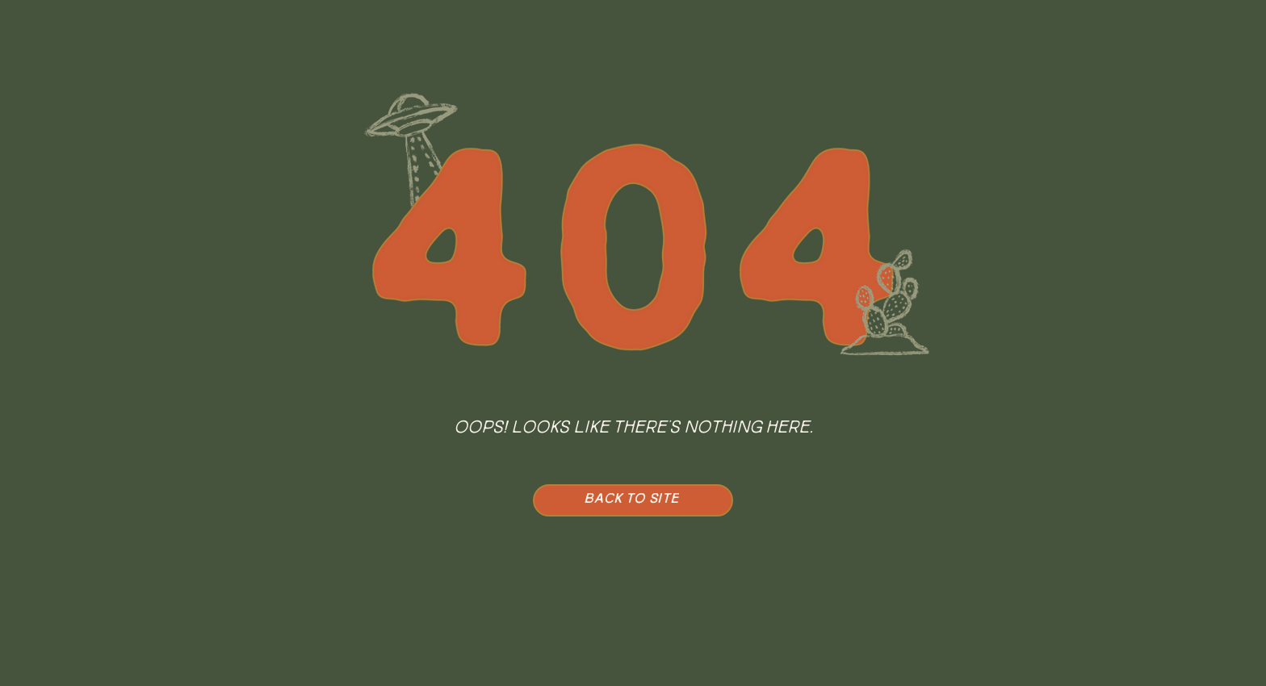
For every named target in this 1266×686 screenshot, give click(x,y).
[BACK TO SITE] (633, 500)
